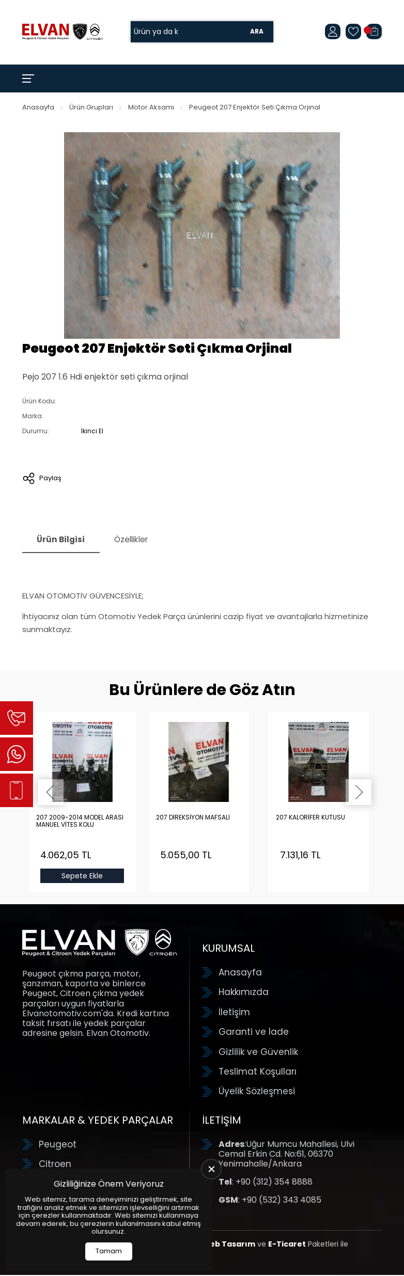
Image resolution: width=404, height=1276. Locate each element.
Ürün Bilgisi (62, 540)
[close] (211, 1169)
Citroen (55, 1165)
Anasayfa (38, 107)
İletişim (234, 1013)
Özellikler (137, 540)
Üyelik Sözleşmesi (257, 1093)
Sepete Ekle (82, 877)
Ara (256, 31)
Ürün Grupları (91, 107)
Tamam (109, 1251)
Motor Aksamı (151, 107)
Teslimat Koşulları (258, 1072)
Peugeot (57, 1145)
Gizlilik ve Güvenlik (258, 1053)
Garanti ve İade (254, 1033)
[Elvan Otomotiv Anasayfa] (62, 31)
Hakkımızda (244, 993)
